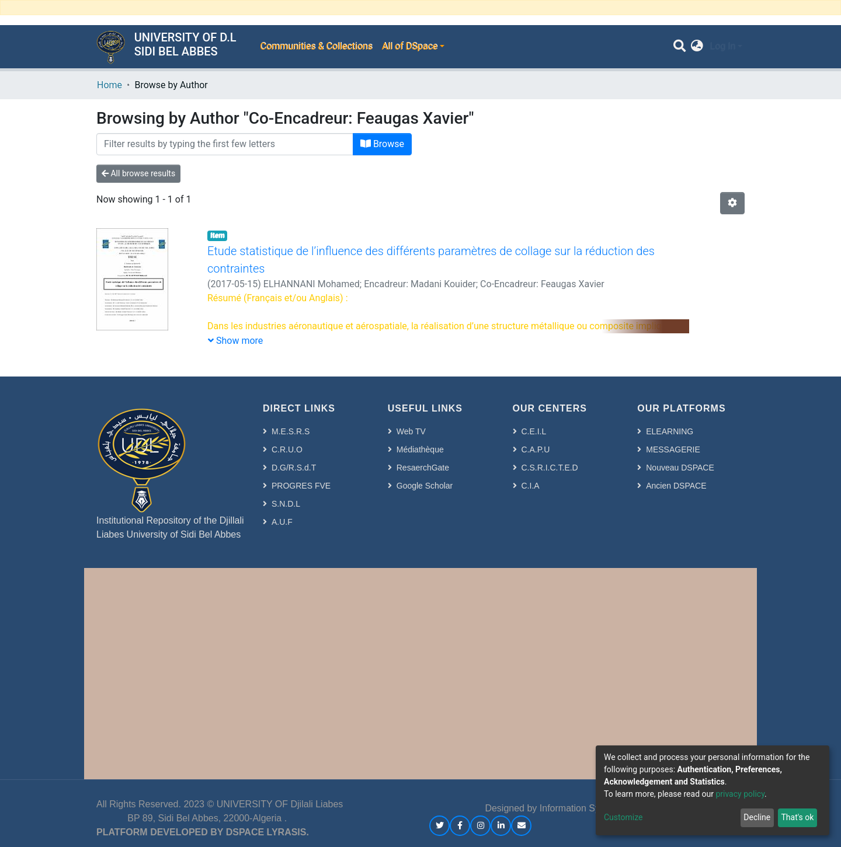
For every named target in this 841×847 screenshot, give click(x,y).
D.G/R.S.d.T (294, 467)
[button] (697, 47)
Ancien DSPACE (676, 485)
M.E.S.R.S (291, 431)
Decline (756, 817)
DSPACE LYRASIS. (267, 832)
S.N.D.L (286, 503)
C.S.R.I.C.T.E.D (550, 467)
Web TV (411, 431)
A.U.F (282, 522)
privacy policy (739, 794)
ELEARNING (669, 431)
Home (109, 84)
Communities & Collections (316, 46)
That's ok (797, 817)
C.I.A (531, 485)
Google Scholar (425, 485)
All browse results (138, 173)
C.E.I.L (534, 431)
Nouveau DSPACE (680, 467)
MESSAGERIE (673, 449)
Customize (623, 817)
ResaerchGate (423, 467)
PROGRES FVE (301, 485)
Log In (722, 46)
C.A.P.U (536, 449)
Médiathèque (420, 449)
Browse (382, 143)
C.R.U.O (287, 449)
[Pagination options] (732, 203)
